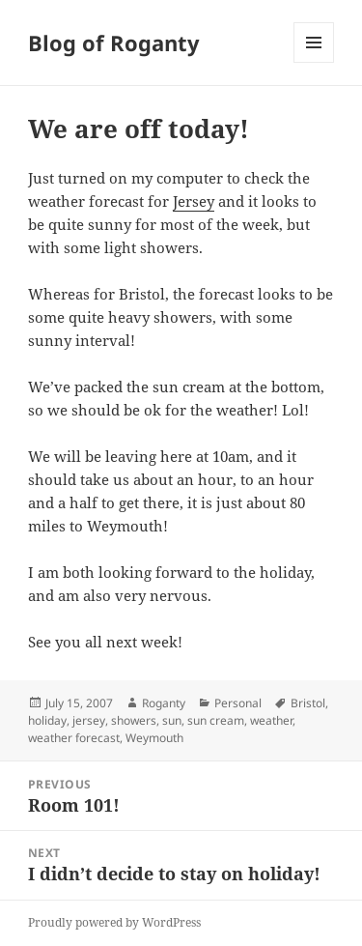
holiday (47, 720)
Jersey (193, 201)
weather (271, 720)
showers (133, 720)
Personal (238, 703)
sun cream (215, 720)
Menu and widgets (314, 62)
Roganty (163, 703)
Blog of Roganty (114, 42)
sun (171, 720)
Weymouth (154, 738)
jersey (88, 720)
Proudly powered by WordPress (114, 922)
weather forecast (74, 738)
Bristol (308, 703)
